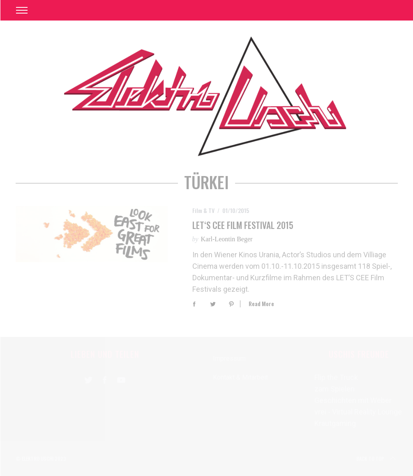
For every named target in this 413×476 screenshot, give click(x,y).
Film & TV (203, 210)
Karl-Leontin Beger (227, 239)
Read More (261, 303)
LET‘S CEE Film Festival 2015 (242, 225)
